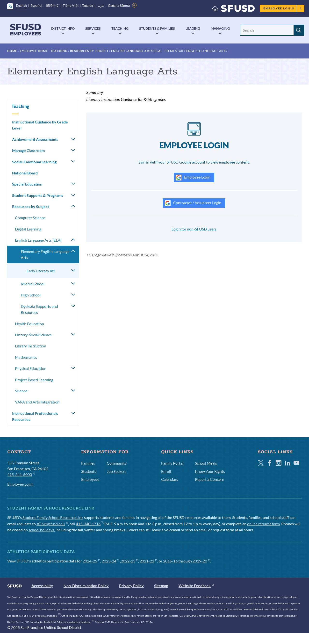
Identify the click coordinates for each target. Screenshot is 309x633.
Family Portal (172, 463)
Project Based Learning (34, 379)
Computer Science (30, 217)
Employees (90, 479)
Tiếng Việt (71, 5)
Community (117, 463)
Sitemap (161, 585)
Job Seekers (116, 471)
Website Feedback (196, 585)
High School (31, 295)
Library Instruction (30, 346)
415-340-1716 (90, 523)
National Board (25, 173)
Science (21, 390)
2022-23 (129, 561)
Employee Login (282, 8)
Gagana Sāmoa (119, 5)
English (21, 5)
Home (12, 51)
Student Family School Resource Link (52, 517)
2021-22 (148, 561)
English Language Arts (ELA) (136, 51)
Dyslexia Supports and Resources (39, 309)
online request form (263, 523)
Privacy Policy (131, 585)
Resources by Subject (89, 51)
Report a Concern (209, 479)
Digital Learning (28, 229)
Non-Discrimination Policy (86, 585)
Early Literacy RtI (41, 270)
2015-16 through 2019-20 (186, 561)
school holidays (41, 529)
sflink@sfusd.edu (52, 523)
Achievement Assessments (35, 139)
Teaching (120, 28)
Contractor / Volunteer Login (193, 203)
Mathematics (26, 357)
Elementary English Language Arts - (45, 254)
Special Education (27, 184)
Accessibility (42, 585)
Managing (220, 28)
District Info (63, 28)
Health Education (29, 323)
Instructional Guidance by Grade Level (40, 125)
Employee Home (34, 51)
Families (88, 463)
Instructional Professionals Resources (35, 416)
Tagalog (87, 5)
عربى (100, 5)
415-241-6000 (21, 474)
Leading (193, 28)
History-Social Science (33, 334)
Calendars (169, 479)
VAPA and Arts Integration (37, 402)
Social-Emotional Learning (34, 161)
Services (93, 28)
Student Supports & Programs (37, 195)
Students (88, 471)
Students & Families (157, 28)
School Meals (206, 463)
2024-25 (91, 561)
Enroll (166, 471)
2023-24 (110, 561)
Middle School (32, 283)
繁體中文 (52, 5)
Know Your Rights (210, 471)
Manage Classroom (28, 150)
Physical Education (30, 368)
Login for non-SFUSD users (194, 229)
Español (36, 5)
